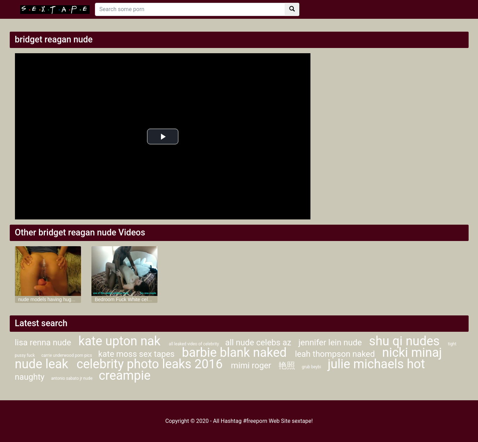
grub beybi (311, 366)
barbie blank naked (236, 352)
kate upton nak (120, 341)
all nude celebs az (259, 342)
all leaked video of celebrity (194, 343)
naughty (29, 377)
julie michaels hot (376, 364)
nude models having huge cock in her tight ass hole (73, 299)
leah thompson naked (336, 354)
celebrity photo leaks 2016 (151, 364)
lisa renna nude (44, 342)
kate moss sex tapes (137, 354)
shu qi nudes (406, 341)
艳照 (286, 365)
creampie (125, 375)
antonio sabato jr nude (72, 378)
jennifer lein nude (331, 342)
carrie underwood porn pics (67, 355)
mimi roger (252, 365)
